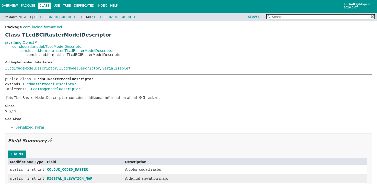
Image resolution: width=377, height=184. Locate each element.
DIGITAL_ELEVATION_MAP (69, 178)
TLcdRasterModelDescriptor (49, 84)
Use (57, 5)
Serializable (115, 68)
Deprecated (84, 5)
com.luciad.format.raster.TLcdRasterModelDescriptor (66, 51)
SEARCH (254, 17)
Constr (51, 17)
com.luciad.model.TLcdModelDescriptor (47, 46)
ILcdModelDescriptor (79, 68)
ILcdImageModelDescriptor (31, 68)
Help (114, 5)
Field (38, 17)
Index (102, 5)
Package (28, 5)
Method (68, 17)
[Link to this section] (50, 140)
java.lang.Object (19, 42)
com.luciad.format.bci (42, 27)
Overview (10, 5)
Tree (67, 5)
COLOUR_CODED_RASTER (67, 169)
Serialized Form (29, 127)
